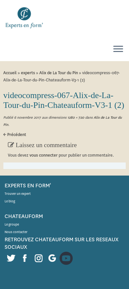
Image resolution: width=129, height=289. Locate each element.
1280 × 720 (75, 117)
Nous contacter (16, 232)
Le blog (10, 201)
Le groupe (12, 224)
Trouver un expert (18, 194)
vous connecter (43, 155)
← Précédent (14, 134)
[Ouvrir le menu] (118, 49)
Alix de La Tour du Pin (58, 73)
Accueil (10, 73)
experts (28, 73)
